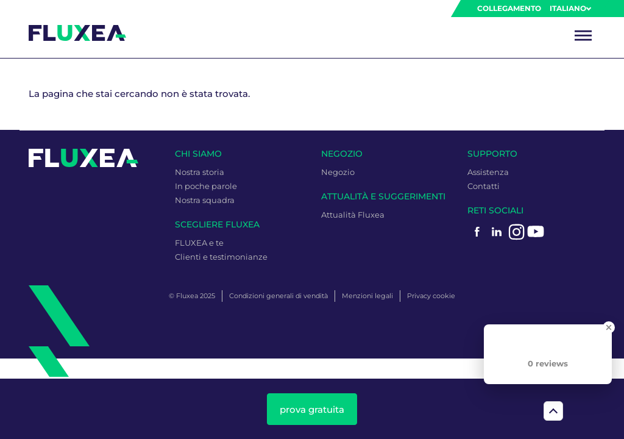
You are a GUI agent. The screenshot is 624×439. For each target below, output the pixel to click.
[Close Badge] (609, 327)
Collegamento (509, 8)
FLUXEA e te (199, 243)
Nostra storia (199, 172)
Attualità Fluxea (353, 215)
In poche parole (206, 186)
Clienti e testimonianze (221, 257)
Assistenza (488, 172)
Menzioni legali (367, 295)
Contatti (483, 186)
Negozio (338, 172)
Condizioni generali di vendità (278, 295)
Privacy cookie (431, 295)
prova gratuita (312, 409)
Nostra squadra (205, 200)
